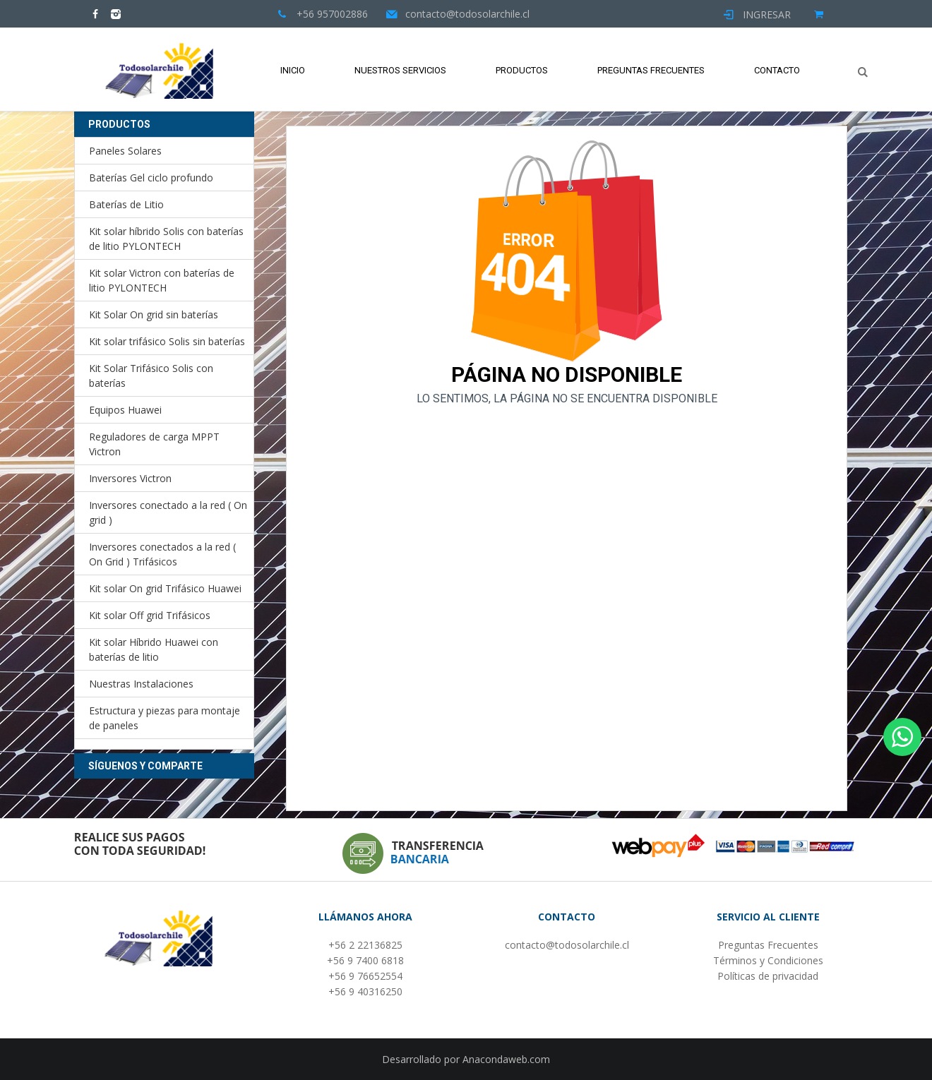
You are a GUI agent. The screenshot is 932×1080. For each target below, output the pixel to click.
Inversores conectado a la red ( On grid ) (168, 512)
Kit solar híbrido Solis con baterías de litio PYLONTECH (166, 238)
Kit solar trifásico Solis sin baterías (167, 341)
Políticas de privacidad (767, 976)
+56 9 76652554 (365, 976)
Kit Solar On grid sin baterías (153, 314)
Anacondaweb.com (506, 1059)
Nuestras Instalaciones (141, 683)
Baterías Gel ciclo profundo (151, 177)
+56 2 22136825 (365, 945)
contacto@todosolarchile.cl (567, 945)
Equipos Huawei (125, 409)
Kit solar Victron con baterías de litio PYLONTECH (161, 280)
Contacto (777, 70)
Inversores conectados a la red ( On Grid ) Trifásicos (162, 554)
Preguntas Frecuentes (651, 70)
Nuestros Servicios (400, 70)
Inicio (292, 70)
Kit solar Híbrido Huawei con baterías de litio (153, 649)
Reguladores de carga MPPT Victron (154, 444)
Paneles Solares (125, 150)
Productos (522, 70)
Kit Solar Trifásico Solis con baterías (151, 375)
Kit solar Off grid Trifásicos (149, 615)
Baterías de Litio (126, 204)
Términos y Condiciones (768, 960)
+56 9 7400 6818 (365, 960)
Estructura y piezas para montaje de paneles (164, 718)
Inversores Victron (130, 478)
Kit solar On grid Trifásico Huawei (165, 588)
